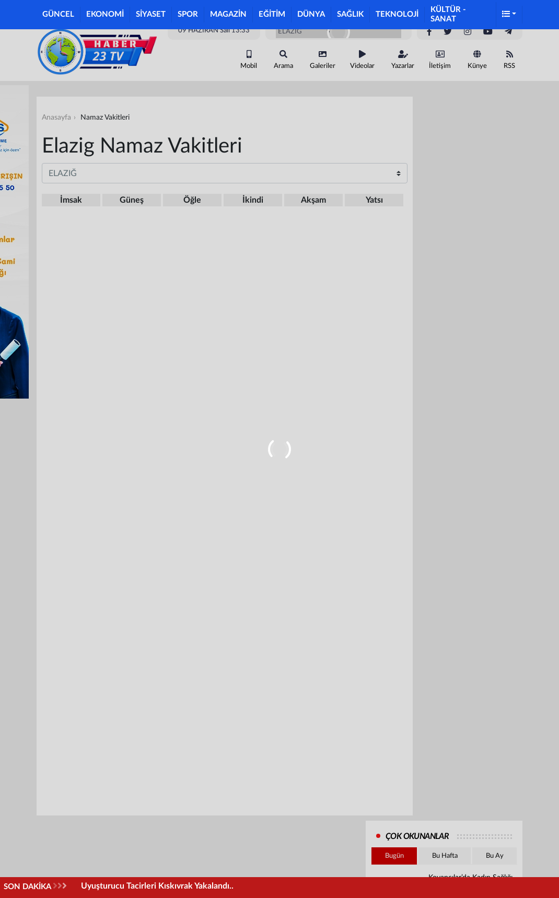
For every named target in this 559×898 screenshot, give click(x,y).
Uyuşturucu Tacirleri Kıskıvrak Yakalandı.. (157, 886)
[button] (509, 15)
